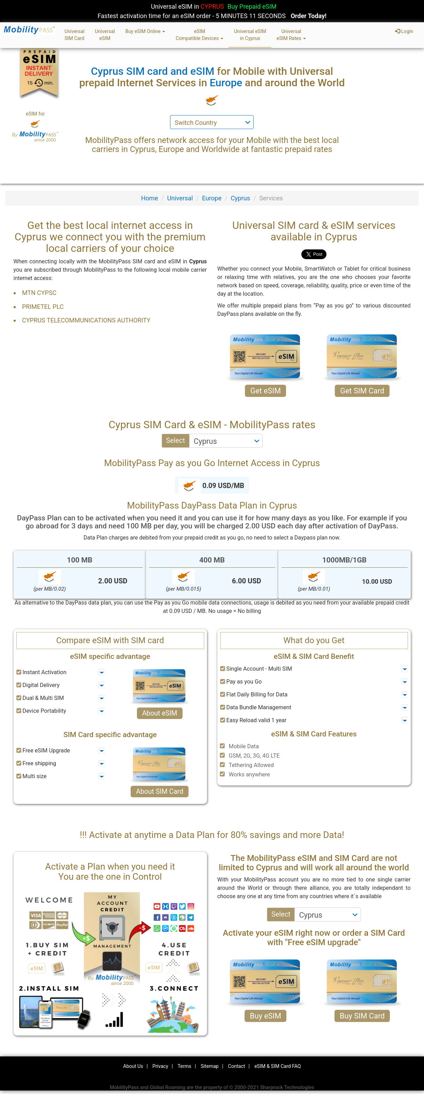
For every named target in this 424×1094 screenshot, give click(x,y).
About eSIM (159, 713)
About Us (133, 1066)
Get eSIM (265, 390)
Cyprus (240, 198)
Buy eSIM (265, 1016)
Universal (180, 198)
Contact (236, 1066)
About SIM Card (159, 792)
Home (149, 198)
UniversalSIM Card (74, 35)
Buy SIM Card (362, 1016)
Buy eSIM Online (145, 31)
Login (404, 31)
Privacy (160, 1066)
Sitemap (209, 1066)
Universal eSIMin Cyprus (250, 35)
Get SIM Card (362, 390)
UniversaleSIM (105, 35)
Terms (184, 1066)
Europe (212, 198)
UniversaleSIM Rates (291, 35)
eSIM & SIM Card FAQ (277, 1066)
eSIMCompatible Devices (199, 35)
